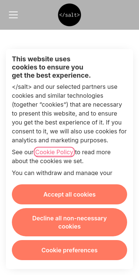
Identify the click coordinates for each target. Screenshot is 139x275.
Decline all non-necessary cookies (69, 222)
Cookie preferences (70, 250)
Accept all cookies (69, 194)
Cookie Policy (54, 152)
